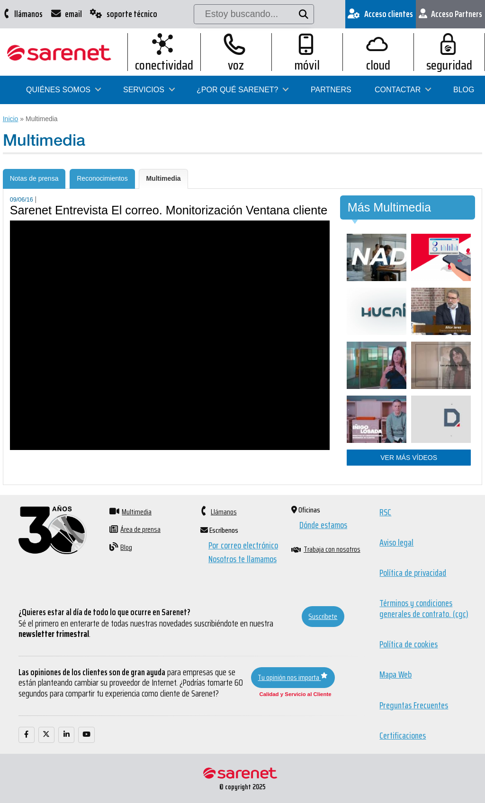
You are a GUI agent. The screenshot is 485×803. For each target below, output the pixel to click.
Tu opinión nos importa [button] (293, 677)
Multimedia (163, 178)
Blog (463, 90)
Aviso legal (396, 542)
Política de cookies (408, 644)
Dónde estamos (323, 525)
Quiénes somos (58, 90)
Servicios (143, 90)
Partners (331, 90)
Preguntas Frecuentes (413, 705)
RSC (385, 512)
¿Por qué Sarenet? (237, 90)
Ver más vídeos (408, 457)
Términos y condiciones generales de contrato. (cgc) (423, 609)
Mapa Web (395, 674)
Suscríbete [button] (322, 616)
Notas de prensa (34, 178)
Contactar (398, 90)
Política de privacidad (412, 573)
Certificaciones (402, 735)
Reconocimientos (102, 178)
